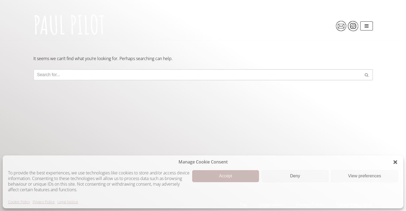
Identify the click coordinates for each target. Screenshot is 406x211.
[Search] (197, 74)
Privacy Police (44, 201)
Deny (295, 176)
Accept (225, 176)
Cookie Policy (19, 201)
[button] (395, 162)
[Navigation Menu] (366, 25)
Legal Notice (67, 201)
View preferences (364, 176)
